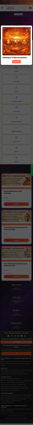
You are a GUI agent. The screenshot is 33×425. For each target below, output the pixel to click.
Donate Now (16, 61)
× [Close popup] (30, 27)
